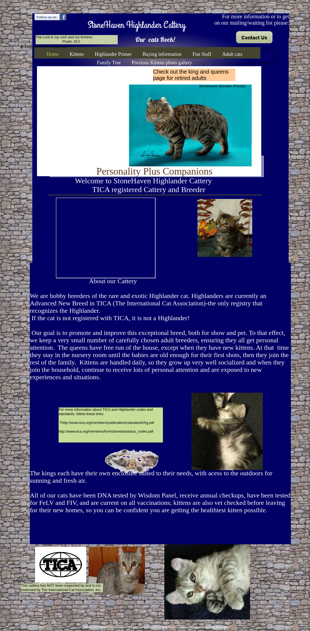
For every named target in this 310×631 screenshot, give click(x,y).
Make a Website (188, 626)
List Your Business (215, 626)
